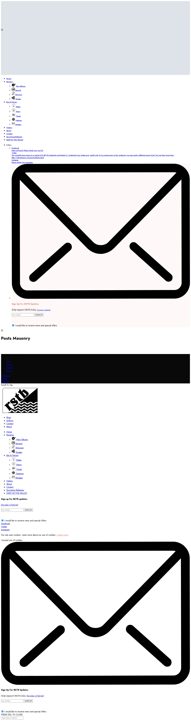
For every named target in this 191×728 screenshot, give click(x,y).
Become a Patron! (43, 310)
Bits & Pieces (12, 455)
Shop (8, 361)
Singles (17, 452)
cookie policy (62, 534)
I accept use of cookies (11, 540)
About (8, 370)
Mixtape (17, 477)
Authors (9, 364)
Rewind (17, 443)
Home (9, 431)
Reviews (10, 434)
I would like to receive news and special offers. (36, 325)
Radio (16, 460)
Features (18, 473)
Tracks (17, 469)
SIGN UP (39, 315)
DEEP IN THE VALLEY (16, 493)
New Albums (20, 439)
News (17, 464)
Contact (9, 367)
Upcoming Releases (15, 490)
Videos (9, 480)
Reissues (18, 447)
